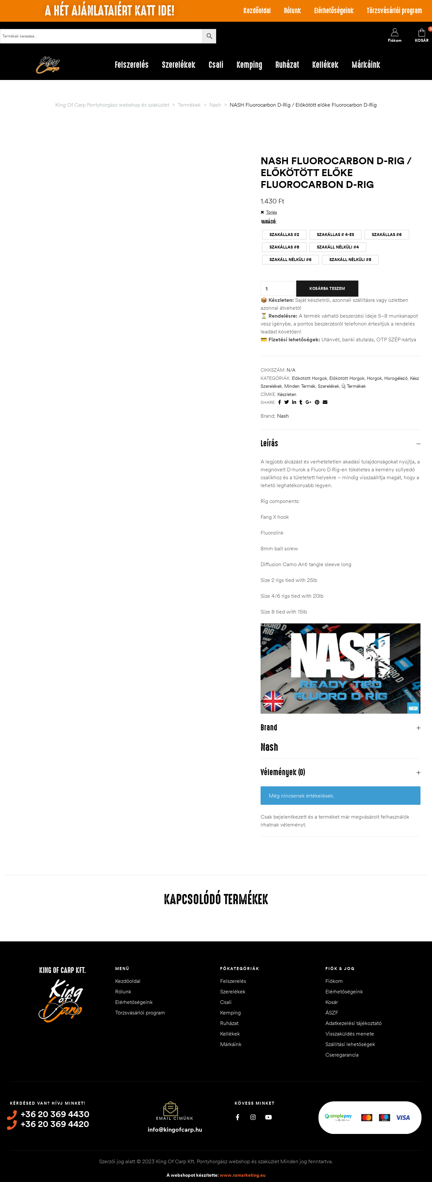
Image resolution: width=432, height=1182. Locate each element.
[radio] (284, 235)
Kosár (331, 1002)
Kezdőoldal (257, 10)
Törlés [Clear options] (271, 212)
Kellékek (230, 1033)
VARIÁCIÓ (268, 221)
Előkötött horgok (309, 378)
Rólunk (292, 10)
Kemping (230, 1012)
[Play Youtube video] (341, 668)
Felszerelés (233, 981)
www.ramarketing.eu (243, 1175)
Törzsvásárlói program (394, 10)
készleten (286, 394)
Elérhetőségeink (334, 10)
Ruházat (229, 1023)
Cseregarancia (342, 1054)
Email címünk (174, 1118)
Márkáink (230, 1044)
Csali (226, 1002)
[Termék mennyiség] (266, 288)
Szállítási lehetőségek (350, 1044)
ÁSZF (331, 1012)
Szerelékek (328, 386)
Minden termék (300, 386)
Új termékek (354, 386)
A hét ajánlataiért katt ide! (109, 11)
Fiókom (334, 981)
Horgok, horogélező (387, 378)
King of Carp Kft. (62, 970)
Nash (283, 415)
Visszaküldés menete (349, 1033)
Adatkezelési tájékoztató (353, 1023)
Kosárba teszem (326, 288)
